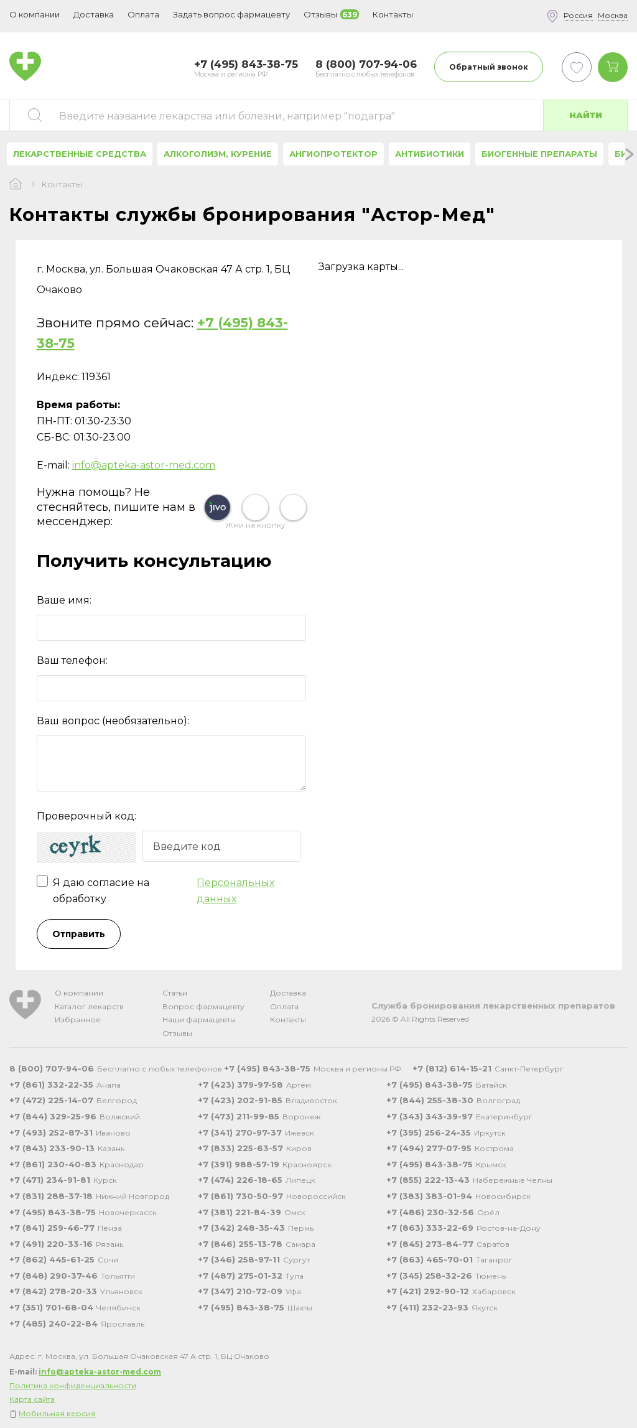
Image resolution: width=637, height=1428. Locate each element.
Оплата (143, 14)
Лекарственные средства (79, 154)
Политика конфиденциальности (72, 1385)
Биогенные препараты (539, 154)
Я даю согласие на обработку (172, 891)
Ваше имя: (64, 600)
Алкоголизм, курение (218, 154)
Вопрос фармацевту (203, 1006)
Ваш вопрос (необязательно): (113, 721)
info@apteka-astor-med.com (143, 465)
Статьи (174, 992)
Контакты (288, 1019)
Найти (585, 115)
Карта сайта (32, 1399)
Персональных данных (235, 891)
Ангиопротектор (333, 154)
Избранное (78, 1019)
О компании (79, 992)
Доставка (288, 992)
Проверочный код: (86, 816)
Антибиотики (429, 154)
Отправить (78, 934)
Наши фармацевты (199, 1019)
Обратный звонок (488, 67)
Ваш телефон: (72, 660)
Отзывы (177, 1033)
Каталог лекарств (89, 1006)
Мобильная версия (57, 1413)
